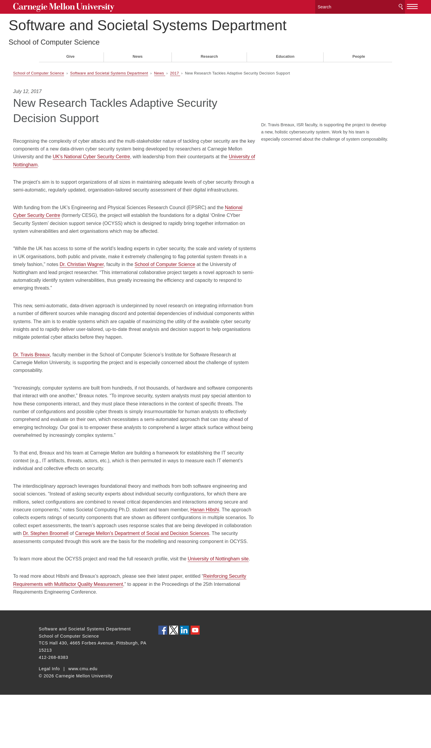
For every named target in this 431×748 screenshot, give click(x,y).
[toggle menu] (386, 5)
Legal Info (49, 722)
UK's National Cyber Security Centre (185, 154)
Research (209, 54)
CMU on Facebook (162, 683)
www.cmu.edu (83, 722)
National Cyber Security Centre (80, 221)
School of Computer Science (84, 40)
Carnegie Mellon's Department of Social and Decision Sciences (168, 570)
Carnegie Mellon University (84, 6)
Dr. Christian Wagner (177, 278)
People (359, 54)
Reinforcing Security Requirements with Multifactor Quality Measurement (117, 637)
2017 (201, 71)
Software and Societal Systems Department (178, 23)
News (137, 54)
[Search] (335, 6)
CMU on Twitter (173, 683)
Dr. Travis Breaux (57, 376)
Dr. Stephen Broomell (71, 570)
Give (70, 54)
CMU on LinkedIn (184, 683)
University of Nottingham (151, 162)
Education (285, 54)
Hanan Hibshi (124, 547)
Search (375, 6)
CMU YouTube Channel (195, 683)
